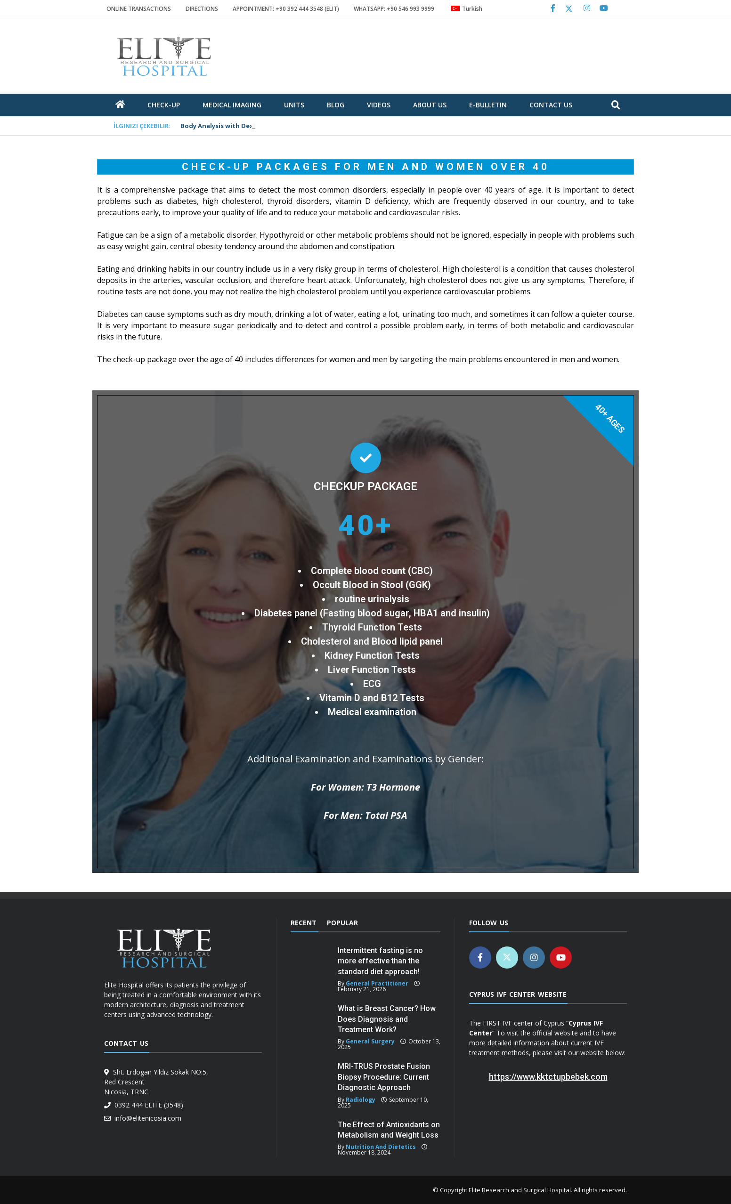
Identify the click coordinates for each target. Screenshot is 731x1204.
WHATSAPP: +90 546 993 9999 (394, 9)
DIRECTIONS (202, 9)
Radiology (360, 1100)
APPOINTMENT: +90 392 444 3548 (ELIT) (286, 9)
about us (430, 104)
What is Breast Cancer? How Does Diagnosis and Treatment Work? (387, 1019)
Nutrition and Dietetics (381, 1147)
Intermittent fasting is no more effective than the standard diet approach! (380, 961)
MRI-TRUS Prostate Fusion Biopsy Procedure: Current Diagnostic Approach (384, 1077)
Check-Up (163, 104)
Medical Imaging (232, 104)
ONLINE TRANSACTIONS (138, 9)
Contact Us (550, 104)
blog (335, 104)
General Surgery (370, 1041)
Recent (304, 922)
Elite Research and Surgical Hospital (520, 1190)
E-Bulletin (488, 104)
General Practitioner (377, 983)
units (294, 104)
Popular (342, 922)
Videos (378, 104)
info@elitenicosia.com (146, 1118)
